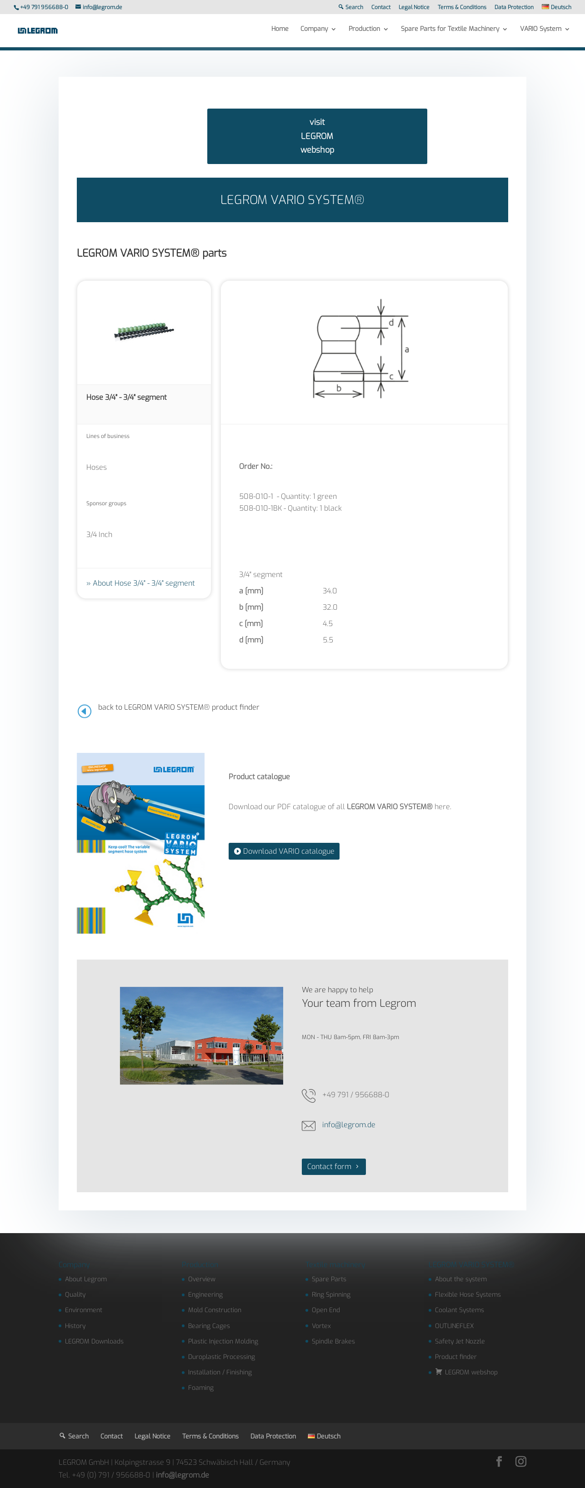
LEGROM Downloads (94, 1341)
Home (280, 32)
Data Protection (514, 8)
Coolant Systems (459, 1310)
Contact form (329, 1166)
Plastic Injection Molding (223, 1341)
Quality (75, 1294)
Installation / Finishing (220, 1372)
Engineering (205, 1294)
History (75, 1326)
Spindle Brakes (333, 1341)
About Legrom (86, 1279)
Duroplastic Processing (221, 1357)
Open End (326, 1310)
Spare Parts (329, 1279)
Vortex (321, 1326)
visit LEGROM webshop (317, 136)
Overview (201, 1279)
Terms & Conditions (462, 8)
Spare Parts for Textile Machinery (450, 32)
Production (364, 32)
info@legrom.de (348, 1125)
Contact (380, 8)
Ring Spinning (331, 1294)
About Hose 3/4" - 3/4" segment (144, 583)
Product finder (456, 1357)
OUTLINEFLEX (454, 1326)
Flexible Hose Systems (468, 1294)
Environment (83, 1310)
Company (314, 32)
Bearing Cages (209, 1326)
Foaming (201, 1387)
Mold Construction (214, 1310)
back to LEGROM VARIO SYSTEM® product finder (179, 707)
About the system (461, 1279)
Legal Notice (414, 8)
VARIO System (540, 32)
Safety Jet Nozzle (460, 1341)
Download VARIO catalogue (289, 851)
